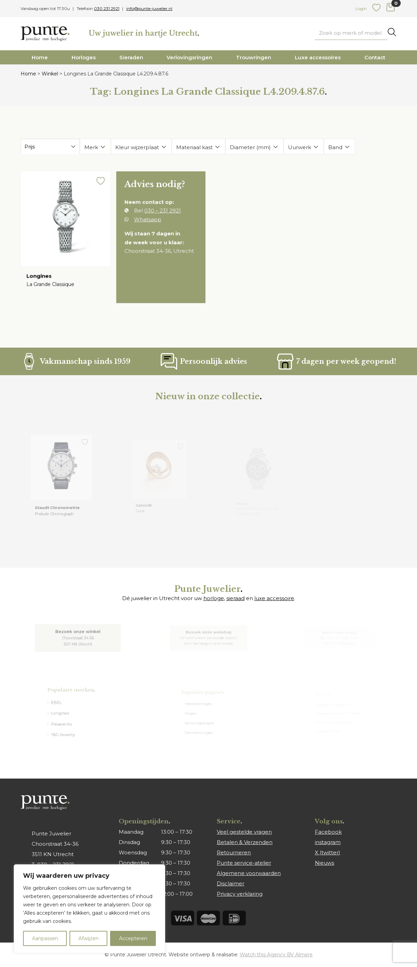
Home (40, 57)
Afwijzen (88, 938)
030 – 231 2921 (163, 213)
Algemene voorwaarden (249, 873)
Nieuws (324, 863)
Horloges (84, 57)
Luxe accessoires (318, 57)
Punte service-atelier (244, 863)
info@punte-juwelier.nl (149, 8)
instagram (328, 842)
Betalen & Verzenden (244, 842)
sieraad (235, 598)
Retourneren (234, 852)
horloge (213, 598)
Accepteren (133, 938)
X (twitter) (327, 852)
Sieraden (131, 57)
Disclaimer (230, 883)
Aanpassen (45, 938)
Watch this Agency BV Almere (276, 954)
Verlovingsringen (189, 57)
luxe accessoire (274, 598)
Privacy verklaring (240, 894)
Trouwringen (253, 57)
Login (361, 8)
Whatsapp (148, 221)
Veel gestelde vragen (244, 832)
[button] (98, 187)
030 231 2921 (106, 8)
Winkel (50, 74)
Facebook (328, 832)
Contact (374, 57)
